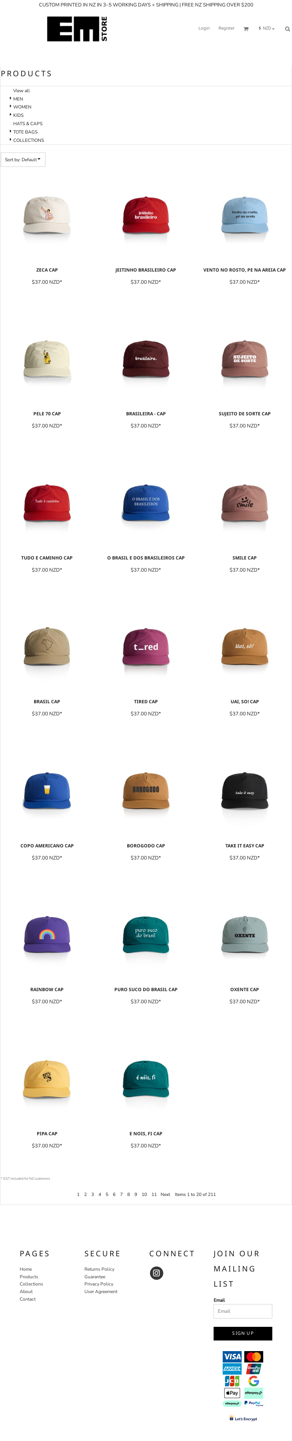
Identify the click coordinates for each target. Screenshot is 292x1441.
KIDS (18, 115)
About (26, 1292)
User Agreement (100, 1292)
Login (204, 28)
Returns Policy (99, 1269)
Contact (28, 1299)
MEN (18, 99)
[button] (246, 28)
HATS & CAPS (27, 124)
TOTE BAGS (25, 132)
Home (26, 1269)
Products (29, 1277)
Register (227, 28)
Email (219, 1300)
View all (21, 91)
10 (144, 1194)
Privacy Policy (98, 1284)
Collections (31, 1284)
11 (154, 1194)
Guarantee (94, 1277)
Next (165, 1194)
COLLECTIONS (28, 140)
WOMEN (22, 107)
